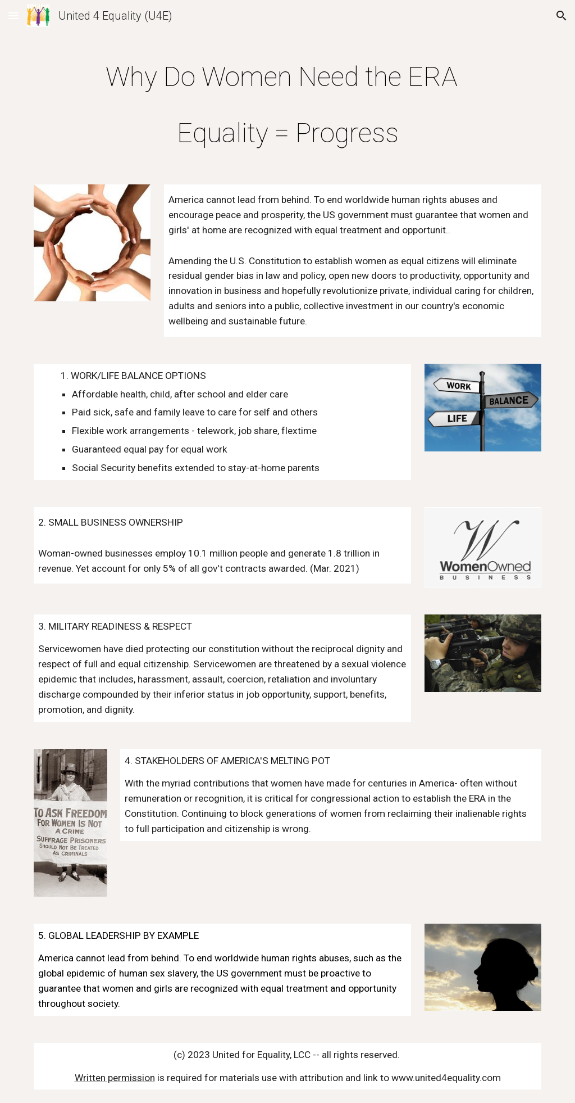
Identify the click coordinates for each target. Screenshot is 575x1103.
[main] (288, 102)
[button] (13, 15)
